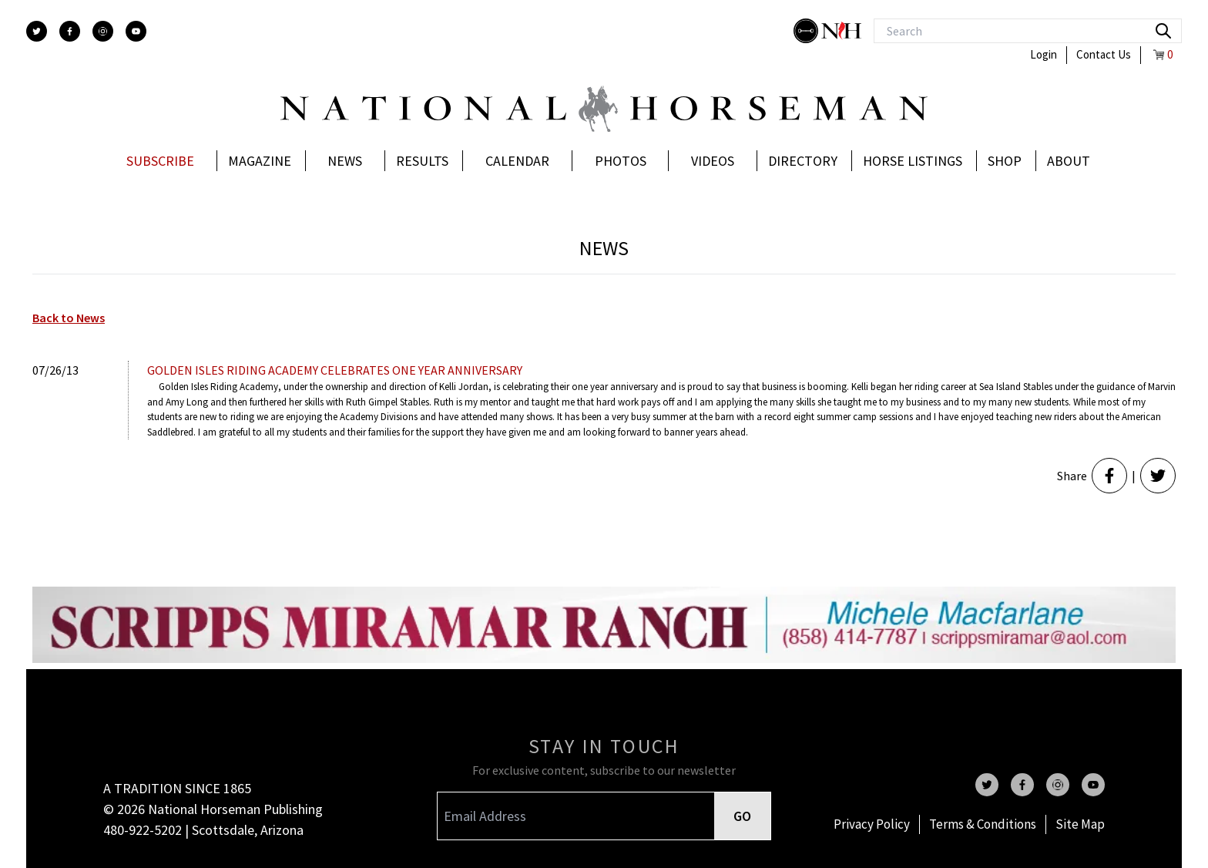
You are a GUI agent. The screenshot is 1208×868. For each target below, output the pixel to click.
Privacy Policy (872, 824)
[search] (1163, 31)
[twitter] (36, 31)
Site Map (1080, 824)
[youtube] (136, 31)
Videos (712, 161)
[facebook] (69, 31)
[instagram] (102, 31)
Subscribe (160, 161)
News (344, 161)
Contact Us (1103, 54)
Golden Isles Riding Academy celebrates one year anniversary (334, 370)
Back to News (68, 317)
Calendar (517, 161)
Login (1043, 54)
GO (742, 816)
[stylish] (807, 31)
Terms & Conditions (982, 824)
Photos (620, 161)
